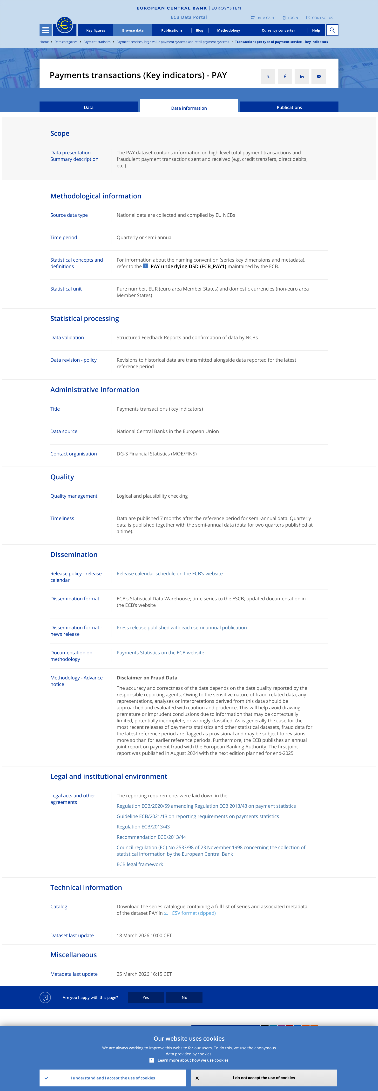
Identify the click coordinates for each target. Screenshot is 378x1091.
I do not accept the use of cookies (264, 1078)
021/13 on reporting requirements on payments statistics (215, 816)
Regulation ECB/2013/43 (143, 826)
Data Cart (265, 17)
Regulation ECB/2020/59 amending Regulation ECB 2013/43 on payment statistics (206, 806)
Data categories (65, 42)
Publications (171, 30)
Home (44, 42)
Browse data (133, 30)
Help (316, 30)
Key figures (95, 30)
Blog (199, 30)
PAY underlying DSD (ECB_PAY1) (188, 266)
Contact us (322, 17)
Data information (189, 108)
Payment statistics (97, 42)
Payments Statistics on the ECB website (160, 652)
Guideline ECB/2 (134, 816)
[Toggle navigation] (46, 30)
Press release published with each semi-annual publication (182, 627)
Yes (146, 997)
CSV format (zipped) (194, 913)
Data (89, 107)
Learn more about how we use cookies (193, 1060)
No (184, 997)
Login (293, 17)
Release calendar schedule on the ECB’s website (170, 573)
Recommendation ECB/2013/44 (151, 837)
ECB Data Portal (189, 17)
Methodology (228, 30)
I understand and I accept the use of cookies (113, 1078)
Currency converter (278, 30)
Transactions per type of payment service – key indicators (281, 42)
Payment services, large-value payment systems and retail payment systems (172, 42)
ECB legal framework (140, 864)
